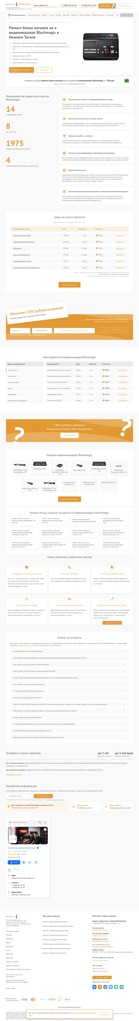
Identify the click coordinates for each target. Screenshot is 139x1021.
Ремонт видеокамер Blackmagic (55, 922)
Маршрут (14, 862)
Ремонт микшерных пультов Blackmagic (58, 926)
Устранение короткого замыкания (26, 267)
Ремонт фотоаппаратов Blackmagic (56, 948)
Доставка (66, 15)
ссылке (25, 982)
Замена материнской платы (23, 242)
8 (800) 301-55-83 (99, 935)
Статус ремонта (127, 15)
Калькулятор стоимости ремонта (18, 969)
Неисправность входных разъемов (59, 370)
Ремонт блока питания (22, 235)
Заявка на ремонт (98, 15)
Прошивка (17, 248)
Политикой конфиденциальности (55, 800)
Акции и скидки (84, 15)
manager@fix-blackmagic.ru (103, 946)
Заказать (120, 235)
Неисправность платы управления (58, 388)
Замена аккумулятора (21, 255)
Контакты (110, 15)
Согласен (106, 1014)
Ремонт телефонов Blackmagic (54, 953)
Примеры (9, 939)
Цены (44, 15)
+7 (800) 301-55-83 (69, 5)
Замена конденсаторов (22, 261)
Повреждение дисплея (55, 394)
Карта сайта (10, 988)
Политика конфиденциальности (69, 1007)
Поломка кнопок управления (57, 382)
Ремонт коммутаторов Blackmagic (56, 930)
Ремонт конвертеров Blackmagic (55, 935)
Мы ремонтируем (16, 15)
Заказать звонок (69, 435)
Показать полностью (14, 775)
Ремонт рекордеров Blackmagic (55, 939)
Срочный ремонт (34, 15)
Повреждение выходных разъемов (59, 376)
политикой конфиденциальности (37, 335)
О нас (51, 15)
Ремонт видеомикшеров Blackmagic (57, 944)
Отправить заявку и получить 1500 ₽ (74, 331)
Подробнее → (123, 370)
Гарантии (74, 15)
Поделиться (94, 987)
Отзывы (58, 15)
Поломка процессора (54, 400)
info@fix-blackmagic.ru (101, 941)
